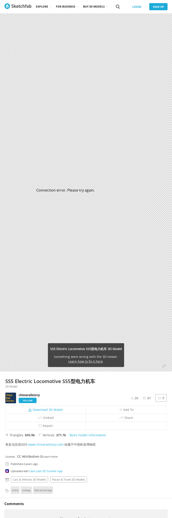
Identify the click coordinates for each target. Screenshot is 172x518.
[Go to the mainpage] (17, 6)
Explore (42, 6)
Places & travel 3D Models (68, 479)
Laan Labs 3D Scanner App (45, 471)
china (15, 490)
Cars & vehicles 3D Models (29, 479)
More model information (88, 435)
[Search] (118, 6)
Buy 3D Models (94, 6)
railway (26, 490)
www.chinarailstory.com (45, 444)
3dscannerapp (43, 490)
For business (65, 6)
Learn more (49, 456)
